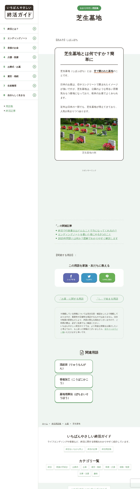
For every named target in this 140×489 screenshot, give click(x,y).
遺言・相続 (13, 76)
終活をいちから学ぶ (74, 434)
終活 (50, 452)
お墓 (85, 452)
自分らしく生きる (16, 95)
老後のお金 (13, 47)
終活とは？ (13, 28)
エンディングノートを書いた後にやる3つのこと (84, 234)
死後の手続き (62, 452)
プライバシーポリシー (69, 484)
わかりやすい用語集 (89, 8)
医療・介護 (110, 452)
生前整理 (12, 85)
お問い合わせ (85, 484)
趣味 (96, 459)
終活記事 (11, 110)
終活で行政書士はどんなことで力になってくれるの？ (87, 230)
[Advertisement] (89, 192)
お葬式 (75, 452)
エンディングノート (17, 38)
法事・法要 (84, 459)
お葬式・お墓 (14, 66)
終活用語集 (106, 434)
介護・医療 (13, 57)
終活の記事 (92, 434)
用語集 (9, 106)
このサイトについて (49, 484)
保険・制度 (124, 452)
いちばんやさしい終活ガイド (128, 484)
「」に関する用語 (71, 298)
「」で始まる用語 (107, 298)
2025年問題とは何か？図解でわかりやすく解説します (88, 238)
